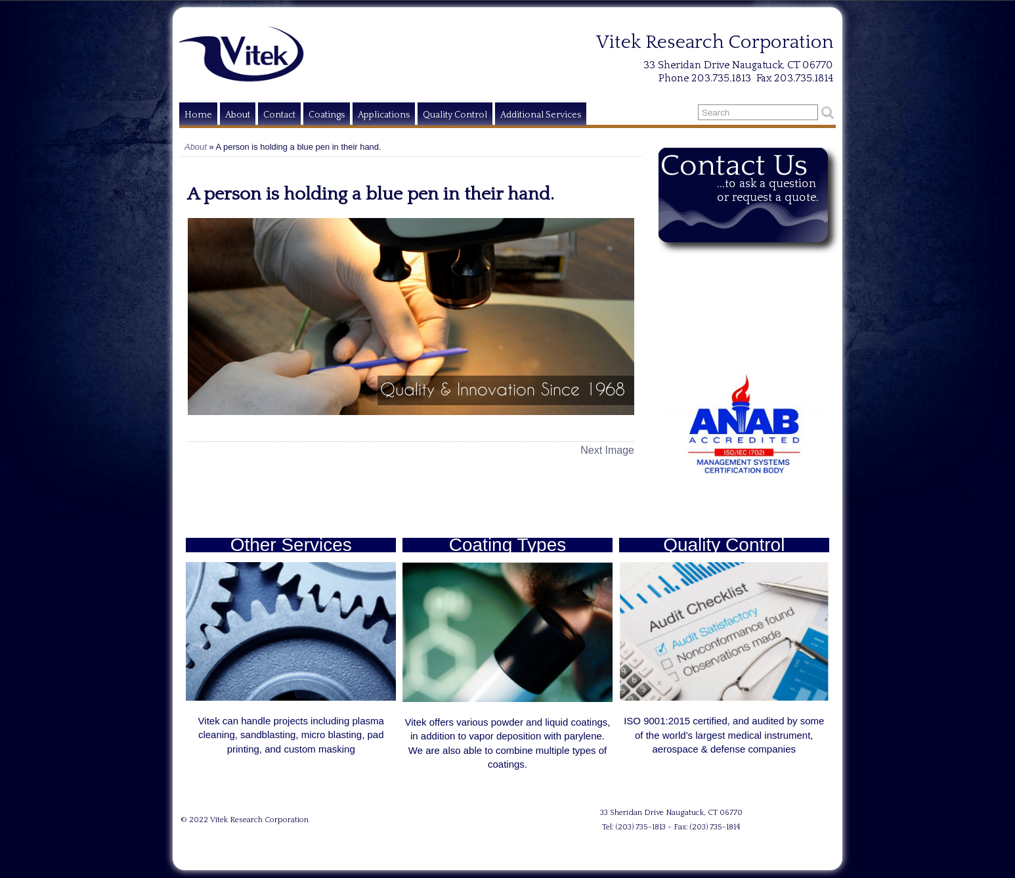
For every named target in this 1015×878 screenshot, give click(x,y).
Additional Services (540, 115)
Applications (384, 115)
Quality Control (455, 115)
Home (198, 115)
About (237, 115)
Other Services (291, 545)
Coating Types (508, 545)
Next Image (607, 450)
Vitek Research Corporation (259, 820)
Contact (279, 115)
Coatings (327, 115)
